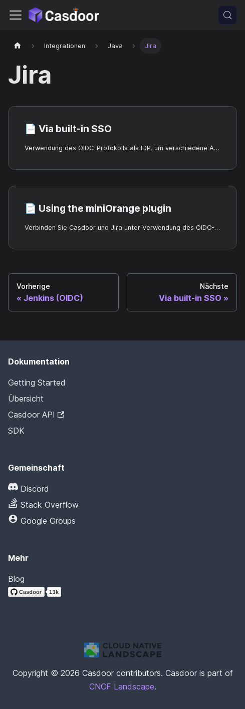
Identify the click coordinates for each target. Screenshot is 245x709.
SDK (16, 431)
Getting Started (37, 383)
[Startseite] (17, 46)
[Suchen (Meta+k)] (227, 15)
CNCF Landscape (121, 686)
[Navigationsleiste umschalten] (15, 15)
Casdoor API (36, 415)
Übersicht (26, 399)
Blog (16, 579)
